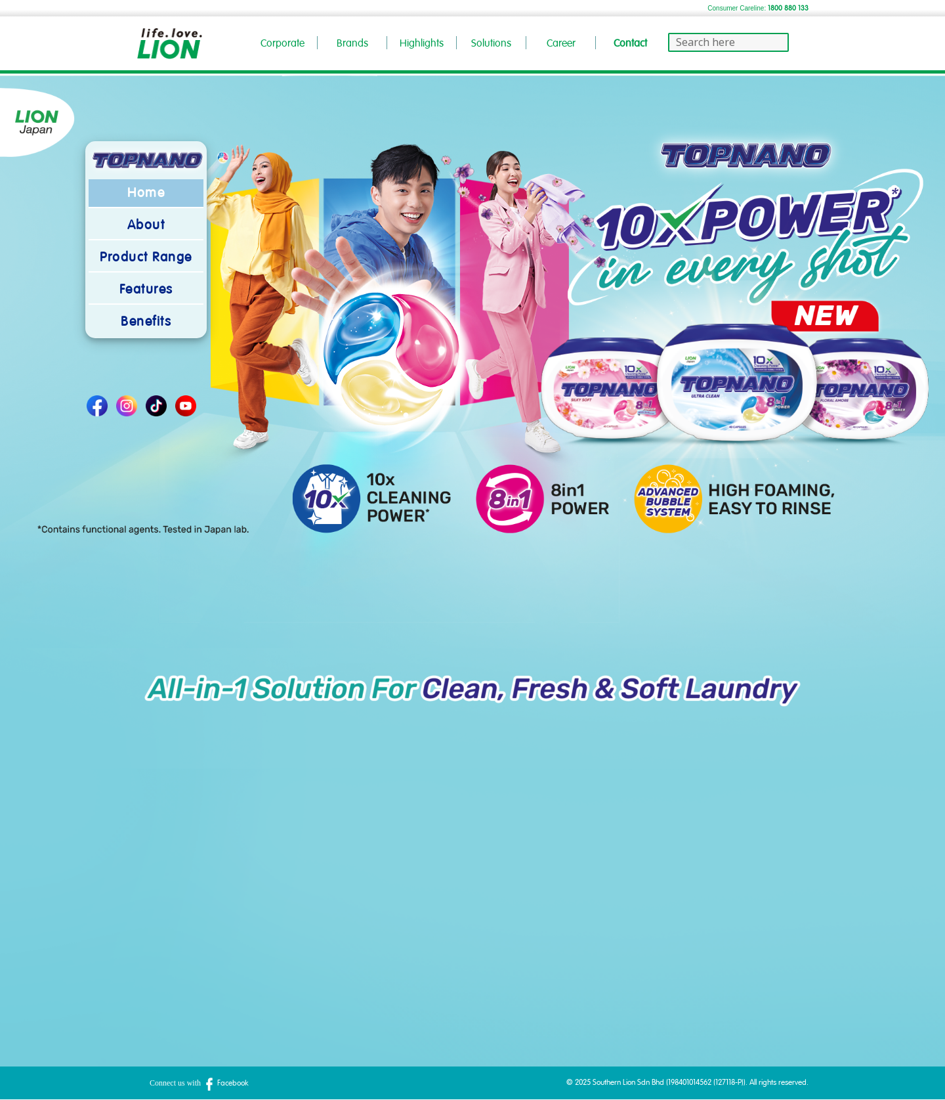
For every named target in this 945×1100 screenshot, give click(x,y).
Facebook (226, 1083)
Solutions (491, 43)
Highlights (422, 43)
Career (561, 43)
